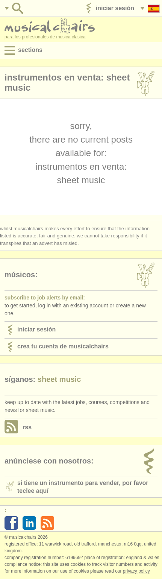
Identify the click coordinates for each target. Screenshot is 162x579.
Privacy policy (136, 571)
